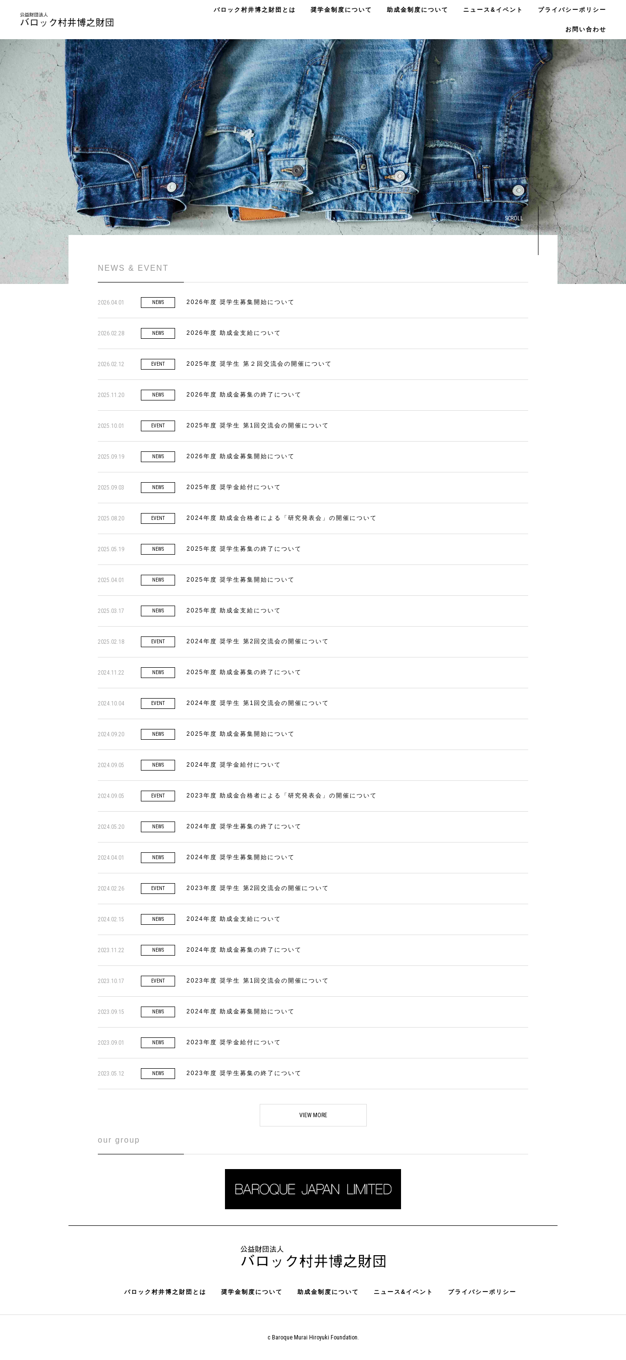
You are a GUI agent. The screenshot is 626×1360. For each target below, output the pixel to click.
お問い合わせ (585, 29)
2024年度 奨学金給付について (233, 765)
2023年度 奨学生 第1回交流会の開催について (257, 981)
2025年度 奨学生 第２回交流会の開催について (259, 364)
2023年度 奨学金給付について (233, 1042)
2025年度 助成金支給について (233, 610)
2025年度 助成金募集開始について (240, 734)
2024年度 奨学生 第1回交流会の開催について (257, 703)
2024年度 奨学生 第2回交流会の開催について (257, 641)
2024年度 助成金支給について (233, 919)
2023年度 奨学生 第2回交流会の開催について (257, 888)
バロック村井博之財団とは (255, 10)
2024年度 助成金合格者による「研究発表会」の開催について (281, 518)
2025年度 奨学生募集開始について (240, 580)
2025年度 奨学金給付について (233, 487)
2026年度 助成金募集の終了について (244, 395)
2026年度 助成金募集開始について (240, 456)
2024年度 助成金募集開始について (240, 1011)
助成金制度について (417, 10)
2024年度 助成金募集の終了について (244, 950)
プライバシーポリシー (572, 10)
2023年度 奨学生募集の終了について (244, 1073)
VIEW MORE (313, 1115)
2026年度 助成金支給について (233, 333)
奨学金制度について (341, 10)
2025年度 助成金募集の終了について (244, 672)
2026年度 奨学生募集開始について (240, 302)
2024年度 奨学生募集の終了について (244, 826)
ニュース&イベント (493, 10)
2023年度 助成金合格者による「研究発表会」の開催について (281, 795)
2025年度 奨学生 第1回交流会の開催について (257, 425)
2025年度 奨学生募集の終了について (244, 549)
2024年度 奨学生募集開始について (240, 857)
